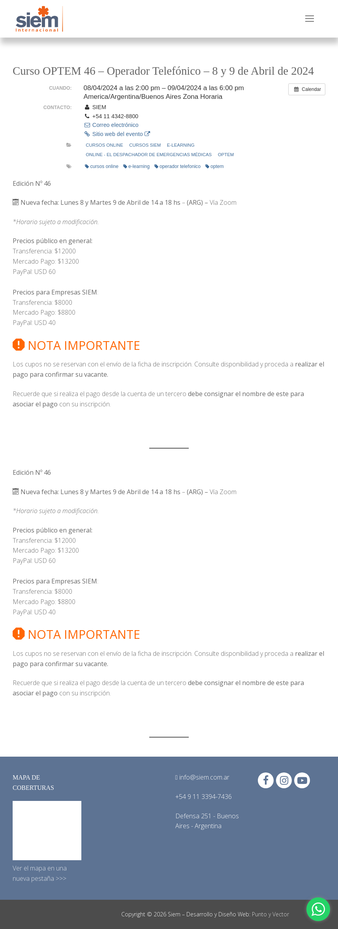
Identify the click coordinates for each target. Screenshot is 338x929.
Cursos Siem (145, 145)
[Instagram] (284, 780)
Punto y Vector (270, 914)
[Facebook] (266, 780)
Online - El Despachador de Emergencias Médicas (149, 154)
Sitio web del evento (116, 134)
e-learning (181, 145)
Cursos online (104, 145)
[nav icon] (309, 19)
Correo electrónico (110, 125)
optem (214, 166)
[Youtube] (302, 780)
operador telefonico (177, 166)
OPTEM (226, 154)
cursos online (101, 166)
